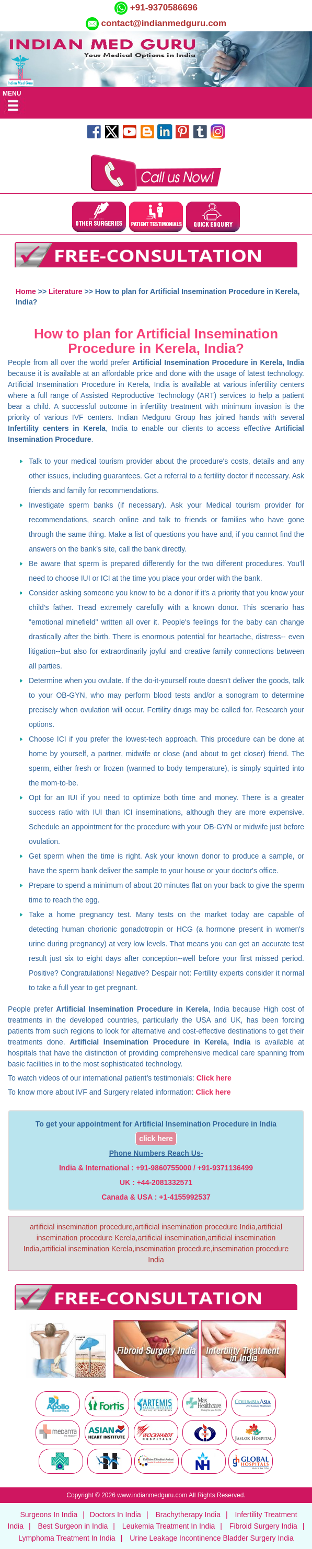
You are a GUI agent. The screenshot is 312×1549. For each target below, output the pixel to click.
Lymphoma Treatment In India (66, 1538)
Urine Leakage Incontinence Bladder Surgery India (212, 1538)
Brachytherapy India (188, 1514)
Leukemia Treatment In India (168, 1526)
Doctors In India (115, 1514)
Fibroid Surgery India (263, 1526)
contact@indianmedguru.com (164, 23)
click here (156, 1138)
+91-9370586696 (163, 8)
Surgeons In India (48, 1514)
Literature (66, 291)
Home (26, 291)
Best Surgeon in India (73, 1526)
